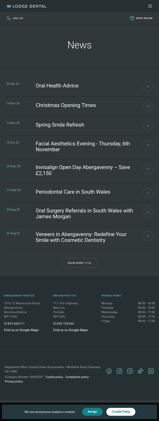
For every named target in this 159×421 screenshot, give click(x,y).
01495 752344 (63, 323)
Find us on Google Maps (21, 330)
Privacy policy (14, 381)
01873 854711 (14, 323)
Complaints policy (77, 377)
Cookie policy (54, 377)
